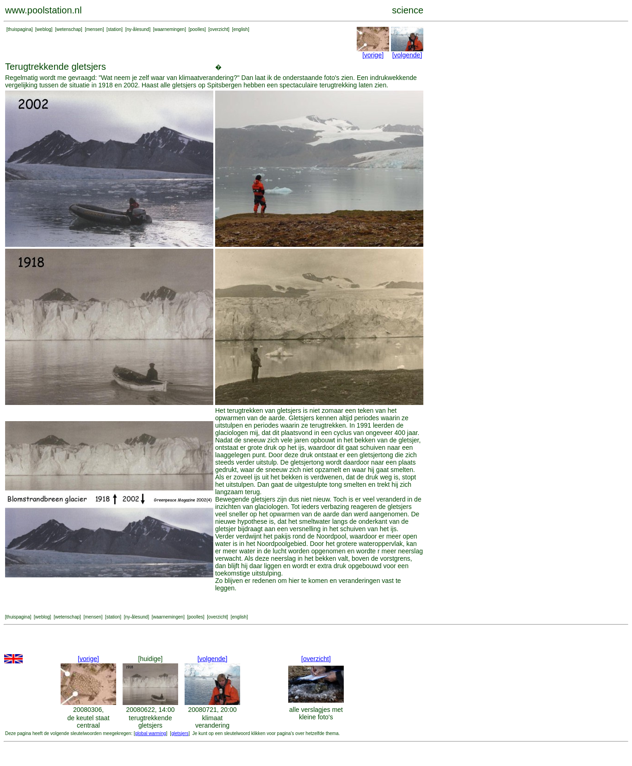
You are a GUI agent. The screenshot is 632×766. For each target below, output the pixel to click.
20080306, (88, 709)
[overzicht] (316, 658)
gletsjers (179, 733)
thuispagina (19, 29)
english (240, 29)
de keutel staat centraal (88, 721)
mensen (94, 29)
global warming (150, 733)
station (114, 29)
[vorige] (373, 55)
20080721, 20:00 (212, 709)
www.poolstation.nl (43, 10)
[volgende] (407, 55)
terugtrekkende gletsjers (150, 721)
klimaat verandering (212, 721)
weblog (44, 29)
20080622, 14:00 (150, 709)
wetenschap (68, 29)
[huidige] (150, 658)
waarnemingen (170, 29)
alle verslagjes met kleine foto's (316, 713)
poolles (197, 29)
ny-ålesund (137, 29)
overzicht (219, 29)
